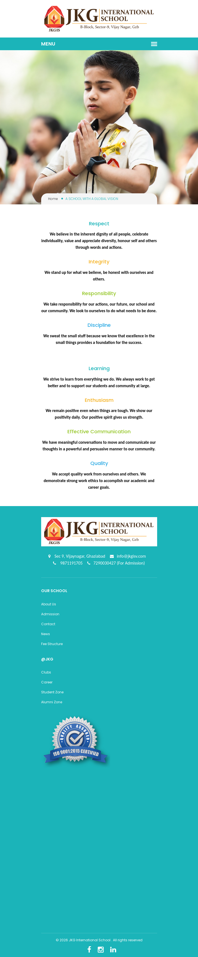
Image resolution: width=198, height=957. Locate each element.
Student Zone (52, 692)
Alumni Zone (51, 702)
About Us (48, 604)
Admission (50, 614)
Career (46, 682)
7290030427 (105, 563)
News (45, 634)
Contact (48, 624)
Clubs (46, 672)
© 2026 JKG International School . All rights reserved (99, 940)
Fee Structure (52, 643)
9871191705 (71, 563)
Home (53, 198)
